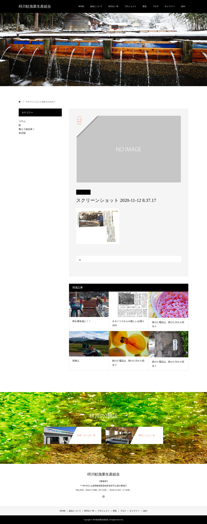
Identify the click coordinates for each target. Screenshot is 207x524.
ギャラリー (170, 6)
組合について (96, 6)
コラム (22, 121)
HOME (81, 6)
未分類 (22, 133)
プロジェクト (130, 6)
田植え (75, 360)
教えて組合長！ (27, 129)
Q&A (183, 6)
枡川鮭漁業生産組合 (35, 6)
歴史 (145, 6)
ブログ (156, 6)
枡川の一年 (113, 6)
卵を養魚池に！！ (81, 321)
